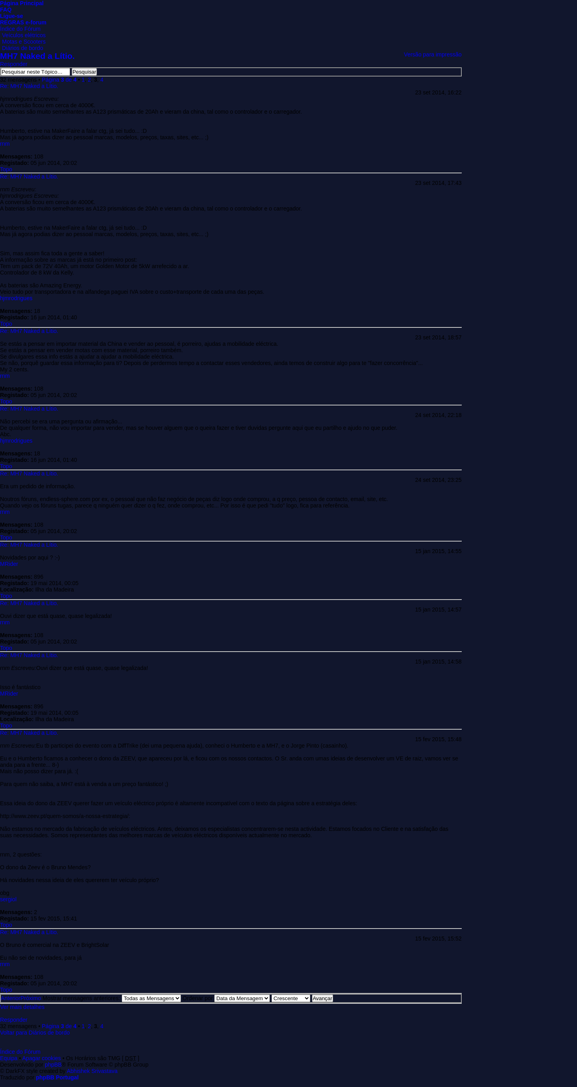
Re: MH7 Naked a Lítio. (29, 86)
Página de (59, 79)
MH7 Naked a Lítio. (37, 55)
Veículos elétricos (24, 35)
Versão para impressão (433, 54)
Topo (6, 169)
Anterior (10, 998)
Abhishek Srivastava (92, 1071)
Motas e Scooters (24, 41)
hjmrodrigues (16, 298)
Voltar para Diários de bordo (35, 1032)
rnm (5, 143)
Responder (14, 64)
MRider (9, 564)
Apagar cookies (41, 1058)
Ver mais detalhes (22, 1007)
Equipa (9, 1058)
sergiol (8, 899)
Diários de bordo (22, 48)
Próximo (30, 998)
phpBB (53, 1064)
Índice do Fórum (20, 29)
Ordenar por (226, 998)
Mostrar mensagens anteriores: (111, 998)
